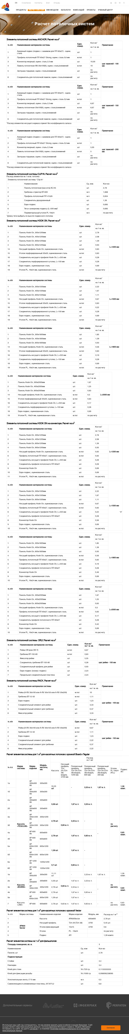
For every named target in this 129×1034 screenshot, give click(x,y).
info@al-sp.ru (110, 19)
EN (16, 3)
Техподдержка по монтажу (120, 3)
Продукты (21, 10)
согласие (34, 1029)
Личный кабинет (125, 3)
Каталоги (65, 10)
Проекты (91, 10)
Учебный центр (105, 10)
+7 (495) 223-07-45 (110, 16)
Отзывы (57, 3)
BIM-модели (52, 10)
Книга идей (78, 10)
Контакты (38, 3)
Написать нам (116, 3)
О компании (26, 3)
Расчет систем (36, 10)
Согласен (111, 1028)
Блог (48, 3)
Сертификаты (112, 3)
